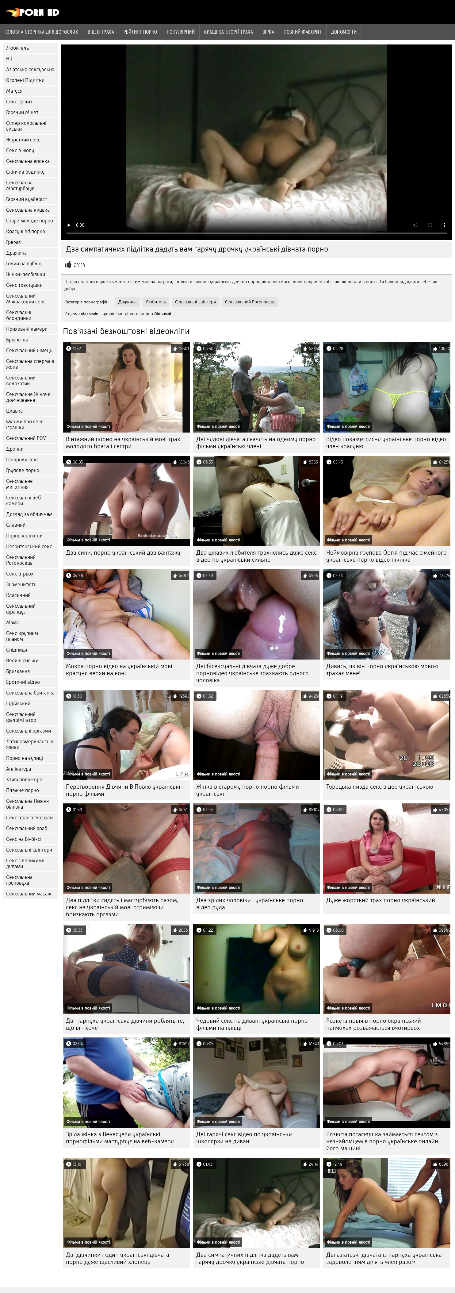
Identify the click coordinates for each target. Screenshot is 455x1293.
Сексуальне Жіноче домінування (28, 397)
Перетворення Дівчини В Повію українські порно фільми (123, 790)
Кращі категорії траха (228, 32)
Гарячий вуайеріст (26, 199)
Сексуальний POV (26, 438)
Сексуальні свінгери (29, 850)
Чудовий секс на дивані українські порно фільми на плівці (252, 1024)
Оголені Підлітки (25, 80)
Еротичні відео (23, 682)
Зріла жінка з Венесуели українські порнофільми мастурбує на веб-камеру (120, 1138)
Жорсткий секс (23, 140)
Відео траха (101, 32)
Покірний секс (22, 460)
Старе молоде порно (29, 221)
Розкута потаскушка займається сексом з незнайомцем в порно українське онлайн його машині (382, 1141)
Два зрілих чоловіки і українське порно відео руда (249, 904)
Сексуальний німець (29, 350)
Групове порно (22, 470)
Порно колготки (24, 536)
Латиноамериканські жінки (29, 744)
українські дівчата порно (128, 314)
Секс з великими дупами (25, 863)
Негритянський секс (29, 546)
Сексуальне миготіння (19, 484)
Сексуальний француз (21, 609)
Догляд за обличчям (29, 514)
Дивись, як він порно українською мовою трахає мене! (382, 670)
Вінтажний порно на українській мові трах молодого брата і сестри (123, 443)
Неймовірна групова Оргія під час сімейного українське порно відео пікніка (386, 556)
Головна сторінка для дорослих (41, 32)
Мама (12, 622)
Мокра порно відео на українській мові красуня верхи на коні (119, 670)
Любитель (17, 48)
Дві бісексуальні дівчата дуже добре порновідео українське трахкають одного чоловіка (252, 673)
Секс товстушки (24, 285)
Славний (15, 525)
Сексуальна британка (30, 693)
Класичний (18, 595)
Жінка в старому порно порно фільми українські (247, 790)
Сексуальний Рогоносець (21, 560)
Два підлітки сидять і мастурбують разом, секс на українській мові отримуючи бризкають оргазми (122, 907)
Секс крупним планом (22, 636)
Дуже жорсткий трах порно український (380, 900)
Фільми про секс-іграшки (26, 424)
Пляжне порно (22, 790)
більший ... (165, 314)
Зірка (268, 32)
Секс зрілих (19, 102)
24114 (79, 265)
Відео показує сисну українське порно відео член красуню (386, 443)
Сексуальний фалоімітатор (21, 717)
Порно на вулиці (24, 758)
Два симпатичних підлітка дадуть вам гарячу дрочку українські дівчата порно (250, 1258)
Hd (9, 59)
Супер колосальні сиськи (26, 126)
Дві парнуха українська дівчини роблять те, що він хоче (125, 1024)
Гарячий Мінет (22, 112)
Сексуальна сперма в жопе (30, 364)
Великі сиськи (22, 661)
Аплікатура (18, 769)
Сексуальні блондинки (18, 315)
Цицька (14, 411)
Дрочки (15, 449)
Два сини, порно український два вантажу (123, 552)
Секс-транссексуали (29, 818)
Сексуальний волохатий (21, 381)
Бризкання (18, 671)
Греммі (13, 242)
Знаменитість (21, 584)
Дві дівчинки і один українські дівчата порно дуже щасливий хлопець (117, 1258)
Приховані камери (27, 329)
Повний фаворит (303, 32)
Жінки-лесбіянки (25, 274)
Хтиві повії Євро (24, 780)
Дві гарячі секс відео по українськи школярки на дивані (244, 1138)
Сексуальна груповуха (19, 880)
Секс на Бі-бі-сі (23, 839)
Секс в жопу (20, 150)
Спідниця (16, 650)
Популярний (181, 32)
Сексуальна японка (28, 161)
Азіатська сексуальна (30, 69)
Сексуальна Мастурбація (20, 185)
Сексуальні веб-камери (24, 500)
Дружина (16, 253)
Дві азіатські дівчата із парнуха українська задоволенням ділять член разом (384, 1258)
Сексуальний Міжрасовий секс (26, 299)
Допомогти (344, 32)
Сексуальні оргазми (28, 731)
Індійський (18, 703)
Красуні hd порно (25, 231)
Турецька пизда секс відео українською (379, 786)
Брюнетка (17, 340)
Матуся (14, 91)
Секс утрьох (19, 574)
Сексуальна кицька (28, 210)
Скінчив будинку (25, 172)
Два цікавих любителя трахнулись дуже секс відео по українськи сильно (256, 556)
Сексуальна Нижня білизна (27, 804)
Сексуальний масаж (28, 894)
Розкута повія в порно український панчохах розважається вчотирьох (373, 1024)
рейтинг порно (140, 32)
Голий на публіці (24, 264)
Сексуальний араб (26, 828)
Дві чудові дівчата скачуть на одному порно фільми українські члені (256, 443)
